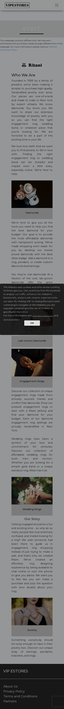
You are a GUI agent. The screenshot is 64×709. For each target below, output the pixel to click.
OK (32, 323)
